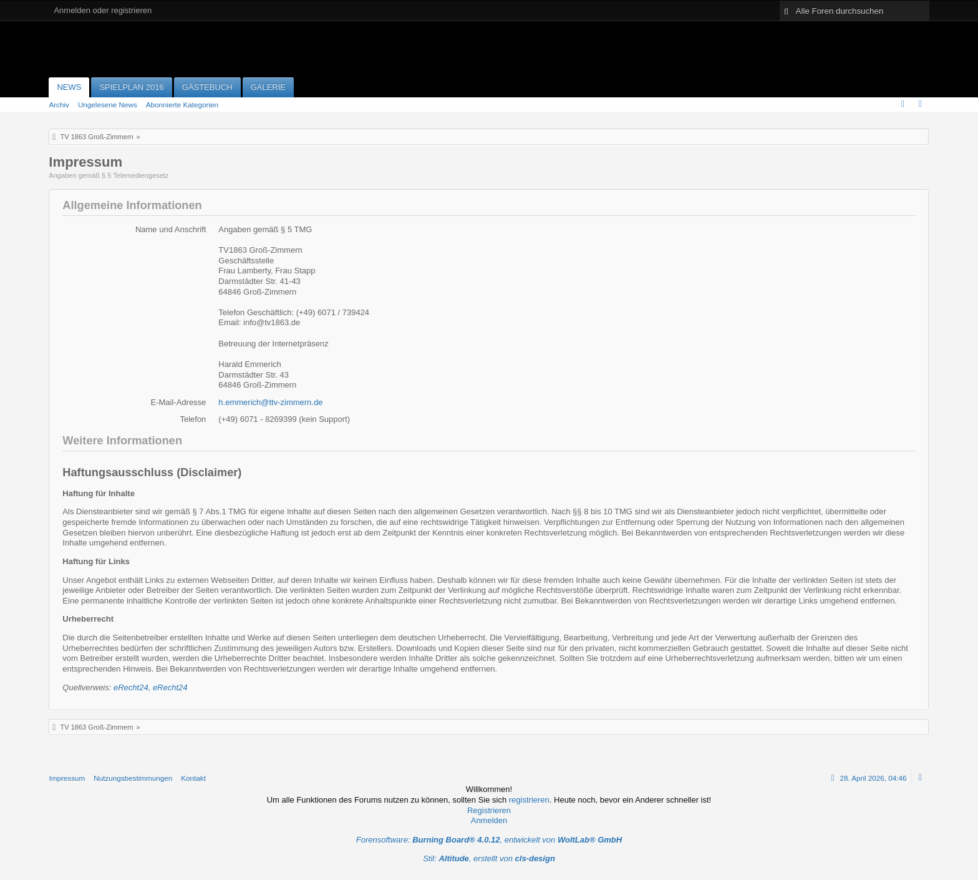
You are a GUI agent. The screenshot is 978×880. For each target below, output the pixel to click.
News (69, 87)
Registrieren (489, 810)
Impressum (67, 778)
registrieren (529, 799)
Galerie (268, 87)
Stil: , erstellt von (489, 858)
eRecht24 (131, 687)
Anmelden (489, 820)
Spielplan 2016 (131, 87)
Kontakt (193, 778)
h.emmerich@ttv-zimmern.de (270, 402)
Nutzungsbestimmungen (133, 778)
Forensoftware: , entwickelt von (489, 839)
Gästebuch (207, 87)
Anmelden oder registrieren (103, 10)
